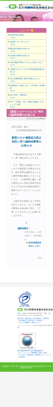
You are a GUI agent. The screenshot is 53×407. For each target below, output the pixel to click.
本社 (19, 313)
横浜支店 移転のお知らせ (27, 49)
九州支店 (39, 320)
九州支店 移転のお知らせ (27, 56)
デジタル (22, 355)
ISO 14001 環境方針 (27, 96)
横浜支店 (28, 318)
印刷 (45, 353)
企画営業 (30, 355)
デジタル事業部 (24, 322)
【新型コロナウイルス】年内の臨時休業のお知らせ (26, 113)
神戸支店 (31, 320)
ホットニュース (24, 353)
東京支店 (21, 318)
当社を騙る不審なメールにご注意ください (27, 63)
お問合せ (22, 357)
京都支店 (46, 318)
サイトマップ (46, 355)
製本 (40, 353)
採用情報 (34, 353)
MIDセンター (36, 322)
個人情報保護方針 (37, 351)
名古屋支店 (37, 318)
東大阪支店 (23, 320)
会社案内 (37, 355)
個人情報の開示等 (23, 351)
